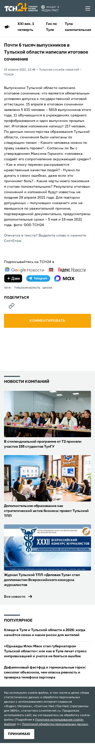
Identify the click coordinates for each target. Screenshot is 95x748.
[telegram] (38, 278)
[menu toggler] (88, 8)
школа (47, 288)
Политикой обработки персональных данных (55, 724)
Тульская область (27, 288)
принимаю (19, 734)
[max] (64, 278)
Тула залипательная (78, 27)
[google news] (24, 270)
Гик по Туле (51, 27)
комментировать (48, 321)
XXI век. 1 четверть (26, 27)
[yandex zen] (13, 278)
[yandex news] (67, 269)
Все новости (15, 596)
